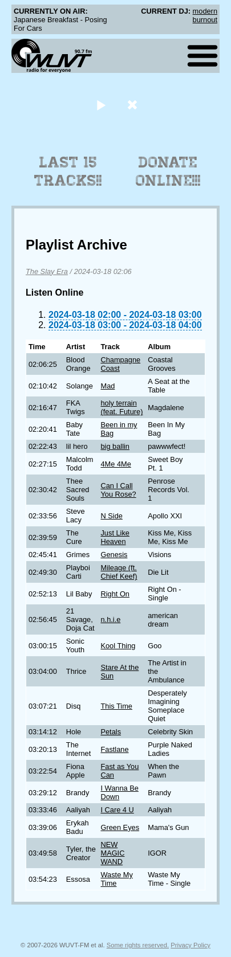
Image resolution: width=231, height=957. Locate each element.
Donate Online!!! (168, 171)
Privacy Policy (190, 945)
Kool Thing (117, 645)
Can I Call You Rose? (118, 489)
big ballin (114, 446)
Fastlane (114, 749)
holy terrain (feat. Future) (121, 407)
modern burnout (205, 15)
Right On (114, 594)
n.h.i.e (110, 619)
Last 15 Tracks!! (68, 171)
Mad (107, 386)
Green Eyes (119, 827)
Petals (110, 731)
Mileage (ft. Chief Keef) (118, 571)
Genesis (113, 554)
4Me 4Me (115, 464)
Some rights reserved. (138, 945)
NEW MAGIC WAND (112, 853)
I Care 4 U (116, 809)
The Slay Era (47, 271)
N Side (111, 516)
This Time (116, 706)
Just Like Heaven (114, 537)
